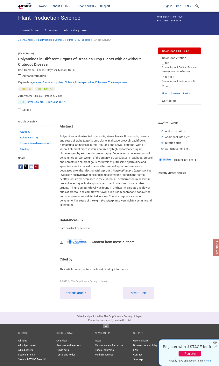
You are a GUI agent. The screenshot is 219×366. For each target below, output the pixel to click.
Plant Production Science (49, 39)
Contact (137, 354)
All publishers (25, 350)
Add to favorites (175, 131)
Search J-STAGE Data (32, 359)
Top (106, 326)
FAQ (135, 350)
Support (106, 6)
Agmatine (35, 82)
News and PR (87, 6)
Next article (138, 293)
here (208, 360)
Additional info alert (177, 137)
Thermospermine (117, 82)
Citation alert (173, 143)
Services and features (68, 345)
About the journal (75, 30)
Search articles (26, 354)
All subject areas (27, 345)
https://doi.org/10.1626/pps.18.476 (46, 102)
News (98, 340)
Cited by (24, 149)
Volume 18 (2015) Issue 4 (78, 39)
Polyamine (101, 82)
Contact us (169, 101)
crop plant (53, 82)
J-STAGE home (25, 39)
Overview (61, 340)
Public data (62, 350)
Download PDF (175, 51)
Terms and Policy (65, 354)
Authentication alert (177, 148)
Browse (43, 6)
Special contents (104, 350)
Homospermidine (84, 82)
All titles (22, 340)
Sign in (168, 6)
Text (168, 86)
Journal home (29, 30)
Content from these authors (35, 143)
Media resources (104, 354)
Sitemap (138, 359)
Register (190, 353)
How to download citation (176, 93)
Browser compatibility (145, 345)
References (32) (29, 137)
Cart (178, 6)
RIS (167, 63)
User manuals (141, 340)
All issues (51, 30)
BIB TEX (169, 77)
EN (188, 6)
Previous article (75, 293)
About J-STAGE (63, 6)
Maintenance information (109, 345)
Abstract (25, 131)
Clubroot (69, 82)
